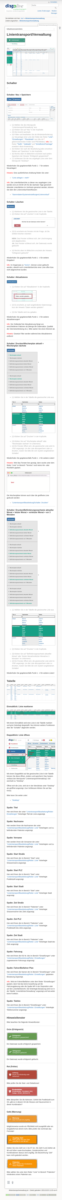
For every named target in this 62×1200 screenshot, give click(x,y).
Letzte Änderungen (43, 11)
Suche (56, 8)
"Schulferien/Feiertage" (44, 144)
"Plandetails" (29, 139)
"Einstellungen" (17, 139)
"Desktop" (15, 800)
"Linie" (50, 137)
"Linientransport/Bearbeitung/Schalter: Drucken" (30, 503)
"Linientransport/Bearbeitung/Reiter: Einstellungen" (26, 958)
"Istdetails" (27, 144)
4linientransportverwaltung (35, 18)
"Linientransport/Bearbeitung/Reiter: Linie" (23, 828)
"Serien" (27, 265)
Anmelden (53, 2)
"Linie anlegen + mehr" (20, 178)
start (22, 18)
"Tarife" (19, 144)
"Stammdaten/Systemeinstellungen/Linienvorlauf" (30, 195)
